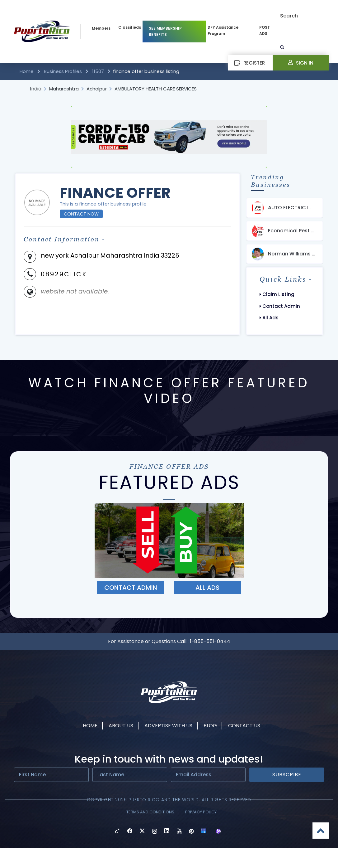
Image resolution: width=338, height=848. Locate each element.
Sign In (300, 63)
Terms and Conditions (150, 812)
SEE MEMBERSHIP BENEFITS (165, 31)
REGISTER (249, 63)
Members (101, 28)
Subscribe (286, 774)
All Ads (269, 317)
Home (27, 71)
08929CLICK (64, 274)
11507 (98, 71)
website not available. (75, 291)
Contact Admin (280, 306)
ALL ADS (207, 587)
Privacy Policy (201, 812)
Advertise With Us (168, 725)
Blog (210, 725)
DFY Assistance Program (223, 30)
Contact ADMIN (130, 587)
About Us (121, 725)
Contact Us (244, 725)
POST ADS (264, 30)
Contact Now (81, 214)
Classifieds (129, 27)
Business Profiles (63, 71)
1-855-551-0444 (210, 641)
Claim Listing (277, 294)
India (35, 88)
